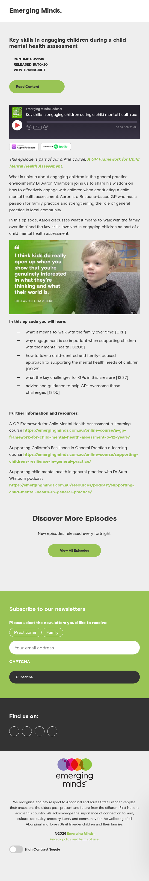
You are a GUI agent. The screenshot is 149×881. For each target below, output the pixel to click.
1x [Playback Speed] (37, 128)
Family (52, 633)
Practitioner (25, 633)
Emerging (35, 10)
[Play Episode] (17, 126)
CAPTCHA (19, 663)
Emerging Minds (80, 846)
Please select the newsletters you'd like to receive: (58, 624)
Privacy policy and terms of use (74, 852)
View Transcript (27, 70)
